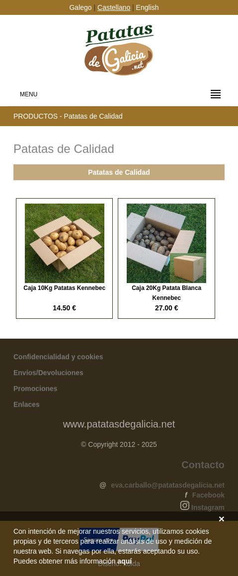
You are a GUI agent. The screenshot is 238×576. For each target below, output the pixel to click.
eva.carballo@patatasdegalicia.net (168, 486)
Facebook (208, 496)
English (147, 7)
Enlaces (26, 405)
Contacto (203, 465)
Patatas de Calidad (119, 173)
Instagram (208, 508)
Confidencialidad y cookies (58, 357)
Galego (80, 7)
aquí (124, 561)
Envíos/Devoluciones (48, 373)
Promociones (35, 389)
